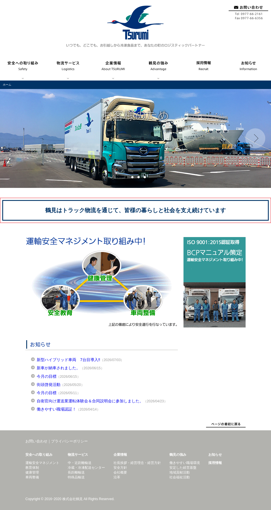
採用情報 (203, 68)
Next (255, 138)
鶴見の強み (158, 68)
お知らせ (248, 68)
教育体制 (32, 468)
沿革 (116, 477)
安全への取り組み (22, 68)
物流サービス (67, 68)
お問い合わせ (248, 10)
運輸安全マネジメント (42, 463)
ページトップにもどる (226, 424)
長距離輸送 (76, 472)
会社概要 (120, 472)
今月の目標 (46, 376)
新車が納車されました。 (58, 368)
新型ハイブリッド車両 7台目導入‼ (68, 359)
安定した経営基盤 (182, 468)
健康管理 (32, 472)
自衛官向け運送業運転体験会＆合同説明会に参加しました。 (90, 401)
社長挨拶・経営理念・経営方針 (137, 463)
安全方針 (120, 468)
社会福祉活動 (179, 477)
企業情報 (113, 68)
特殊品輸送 (76, 477)
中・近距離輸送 (79, 463)
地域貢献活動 (179, 472)
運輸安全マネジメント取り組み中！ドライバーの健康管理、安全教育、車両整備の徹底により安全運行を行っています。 (101, 282)
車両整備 (32, 477)
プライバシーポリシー (69, 441)
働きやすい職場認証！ (56, 409)
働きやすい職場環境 (184, 463)
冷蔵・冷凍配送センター (86, 468)
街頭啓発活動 (48, 384)
